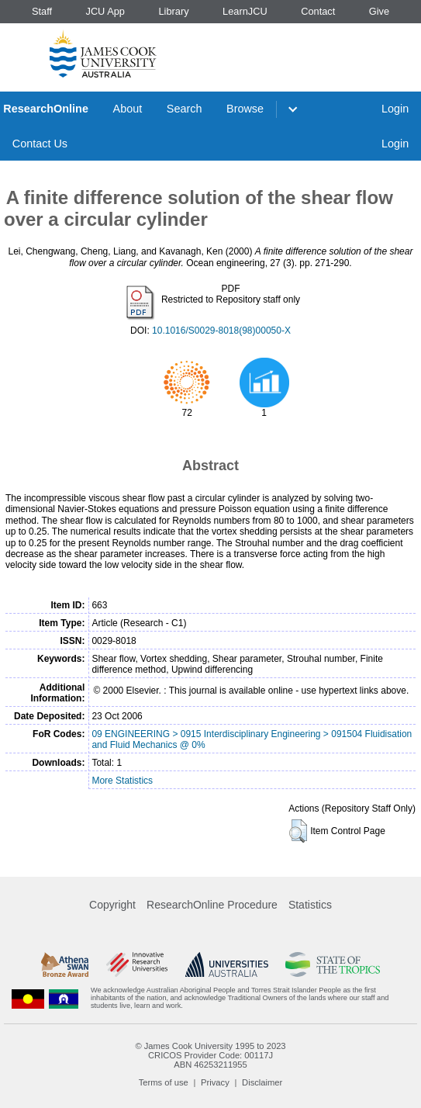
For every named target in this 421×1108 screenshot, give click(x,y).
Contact (318, 11)
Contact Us (39, 143)
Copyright (112, 905)
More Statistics (122, 780)
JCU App (105, 11)
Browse (245, 108)
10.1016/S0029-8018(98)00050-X (221, 330)
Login (395, 108)
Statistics (310, 905)
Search (184, 108)
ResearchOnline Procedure (212, 905)
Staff (42, 11)
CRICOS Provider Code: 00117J (210, 1055)
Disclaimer (262, 1082)
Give (379, 11)
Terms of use (163, 1082)
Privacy (215, 1082)
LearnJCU (245, 11)
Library (173, 11)
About (128, 108)
